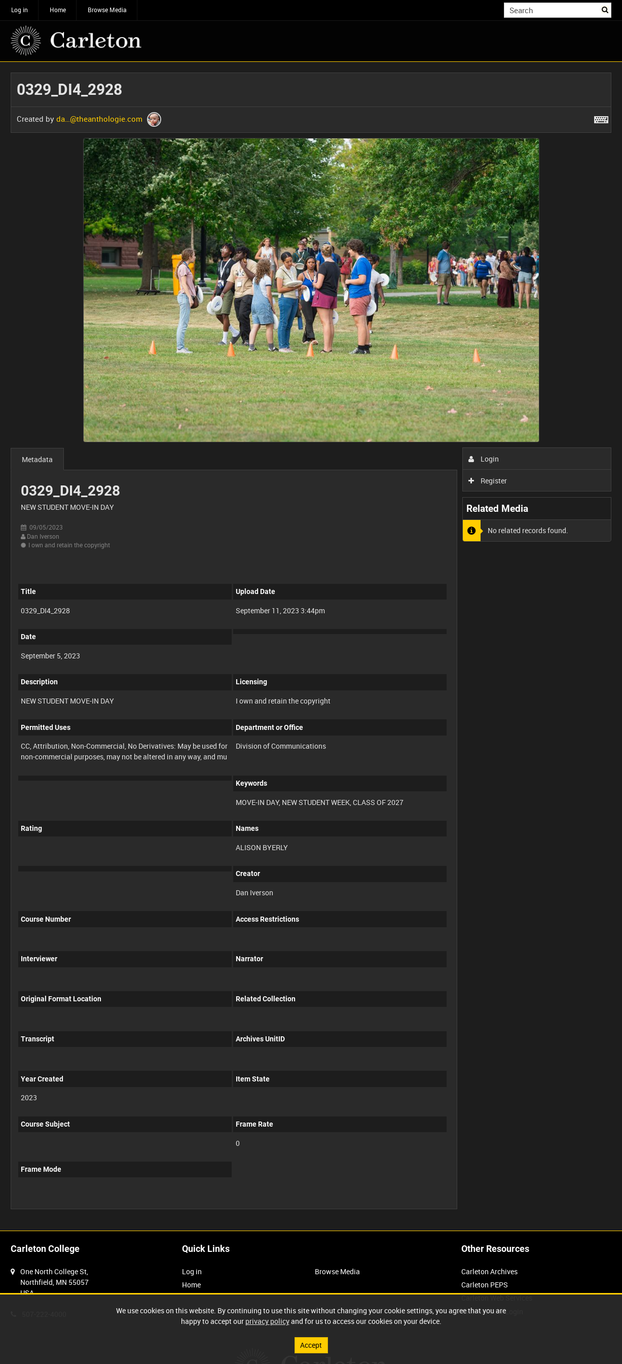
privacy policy (267, 1321)
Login (483, 459)
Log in (19, 10)
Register (487, 480)
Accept (311, 1345)
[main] (311, 646)
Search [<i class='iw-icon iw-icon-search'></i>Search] (605, 9)
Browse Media (107, 10)
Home (58, 10)
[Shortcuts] (601, 117)
